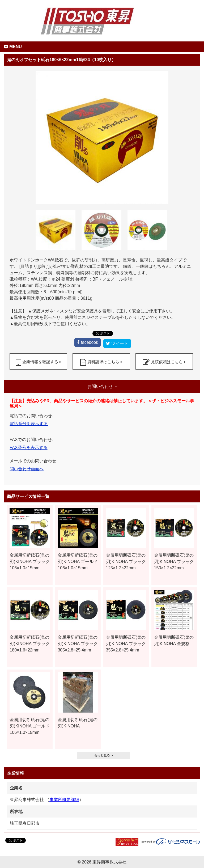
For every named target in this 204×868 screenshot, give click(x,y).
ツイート (119, 343)
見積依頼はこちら (167, 361)
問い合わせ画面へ (27, 469)
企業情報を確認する (40, 361)
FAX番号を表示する (28, 447)
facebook (89, 342)
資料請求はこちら (103, 361)
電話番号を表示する (29, 423)
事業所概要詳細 (64, 799)
